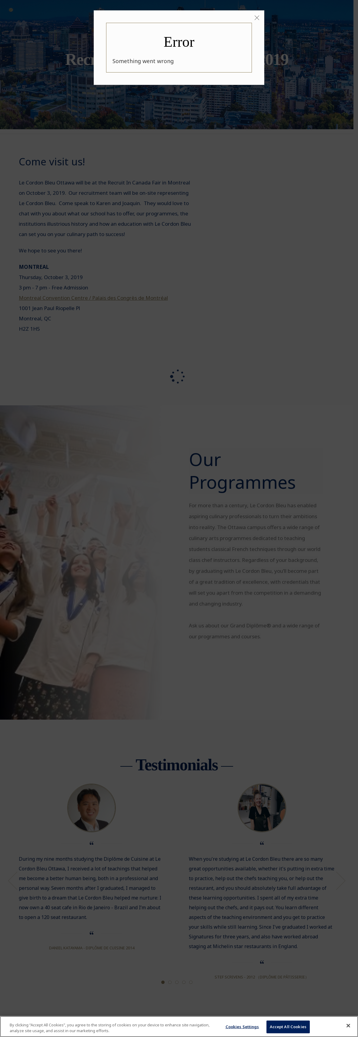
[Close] (257, 18)
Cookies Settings (242, 1026)
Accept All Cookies (288, 1026)
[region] (179, 1026)
